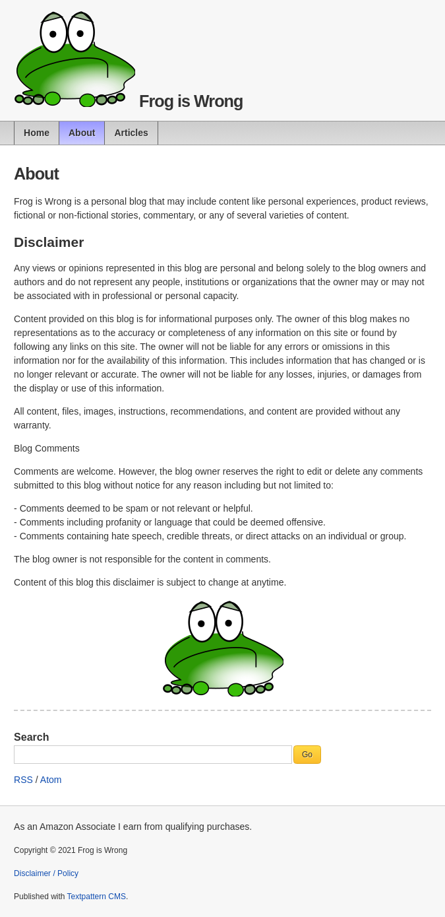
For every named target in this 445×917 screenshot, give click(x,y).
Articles (131, 132)
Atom (51, 779)
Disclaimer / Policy (46, 873)
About (82, 132)
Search (31, 737)
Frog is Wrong (191, 101)
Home (36, 132)
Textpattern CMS (96, 896)
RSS (23, 779)
